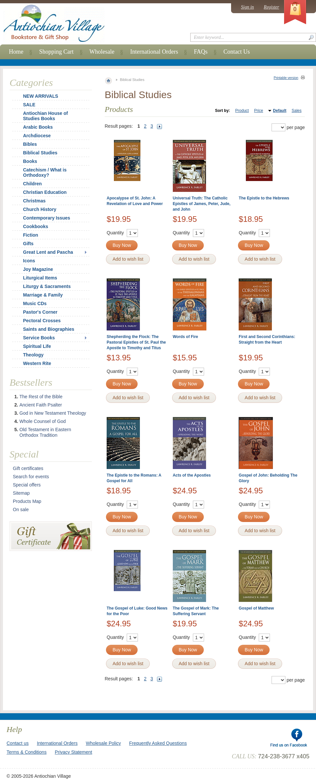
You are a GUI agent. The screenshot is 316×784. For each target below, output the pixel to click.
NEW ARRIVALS (40, 96)
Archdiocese (37, 135)
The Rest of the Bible (41, 396)
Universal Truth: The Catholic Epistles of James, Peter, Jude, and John (201, 204)
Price (258, 110)
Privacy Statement (73, 752)
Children (32, 183)
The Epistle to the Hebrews (264, 198)
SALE (29, 104)
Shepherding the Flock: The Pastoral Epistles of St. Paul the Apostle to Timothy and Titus (136, 342)
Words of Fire (185, 336)
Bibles (30, 144)
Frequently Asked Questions (158, 743)
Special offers (27, 484)
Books (30, 161)
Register (271, 7)
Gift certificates (28, 468)
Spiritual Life (37, 346)
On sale (21, 509)
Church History (39, 209)
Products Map (27, 501)
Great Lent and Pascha (48, 252)
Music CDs (35, 303)
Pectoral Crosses (42, 320)
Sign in (247, 7)
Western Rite (37, 363)
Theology (33, 354)
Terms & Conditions (26, 752)
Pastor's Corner (40, 312)
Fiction (30, 235)
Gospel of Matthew (256, 608)
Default (279, 110)
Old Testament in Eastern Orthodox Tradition (45, 432)
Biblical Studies (40, 152)
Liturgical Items (40, 277)
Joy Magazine (38, 269)
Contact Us (237, 51)
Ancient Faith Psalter (40, 404)
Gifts (28, 243)
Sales (297, 110)
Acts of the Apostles (192, 475)
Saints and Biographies (48, 329)
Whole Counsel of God (42, 421)
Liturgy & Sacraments (47, 286)
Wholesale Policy (103, 743)
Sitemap (21, 493)
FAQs (201, 51)
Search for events (31, 476)
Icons (29, 260)
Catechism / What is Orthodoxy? (44, 172)
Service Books (39, 337)
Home (16, 51)
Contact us (18, 743)
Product (242, 110)
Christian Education (44, 192)
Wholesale (102, 51)
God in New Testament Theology (52, 413)
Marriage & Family (43, 295)
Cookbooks (35, 226)
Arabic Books (38, 127)
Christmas (29, 200)
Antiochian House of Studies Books (45, 116)
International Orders (154, 51)
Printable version (286, 78)
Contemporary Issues (46, 218)
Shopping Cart (56, 51)
